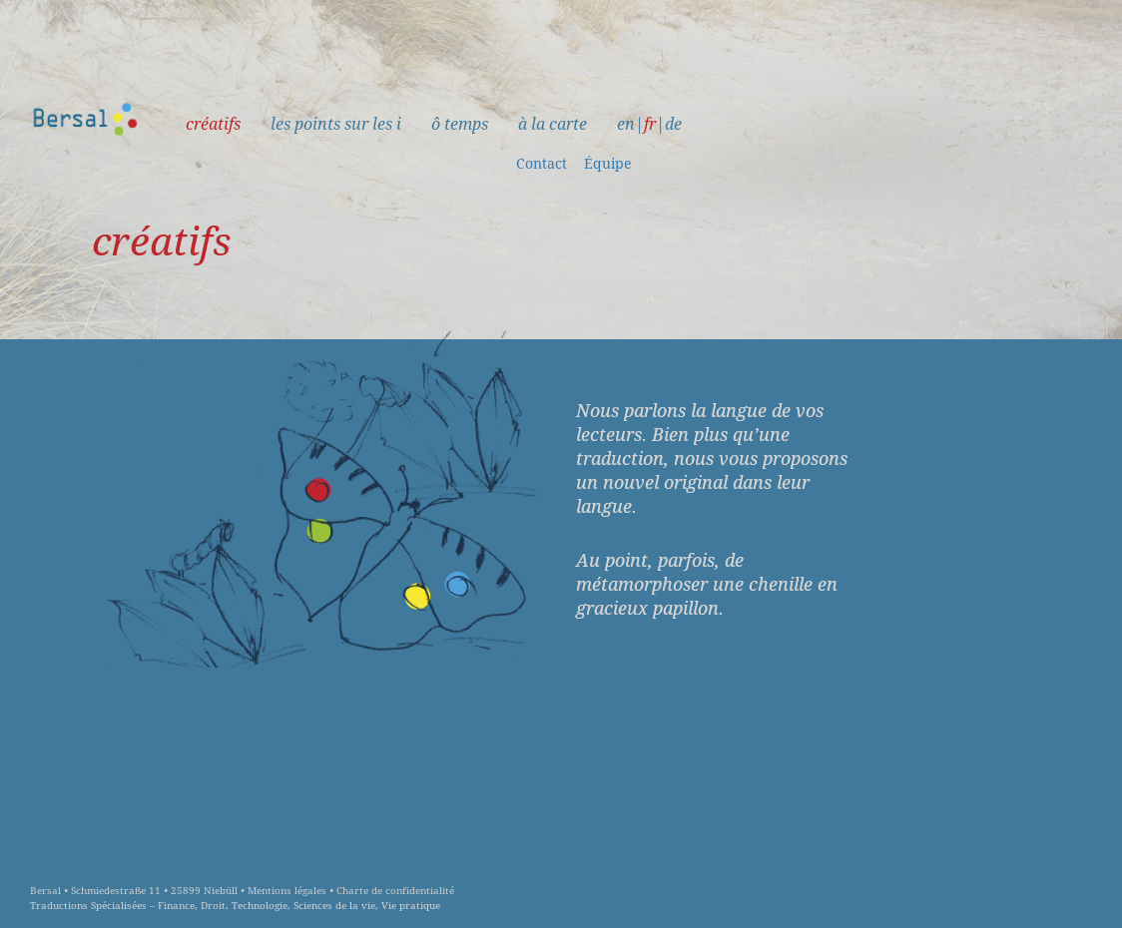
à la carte (552, 124)
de (673, 124)
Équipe (608, 164)
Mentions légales (287, 890)
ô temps (459, 124)
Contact (541, 164)
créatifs (213, 124)
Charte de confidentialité (395, 890)
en (626, 124)
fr (650, 124)
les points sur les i (336, 124)
